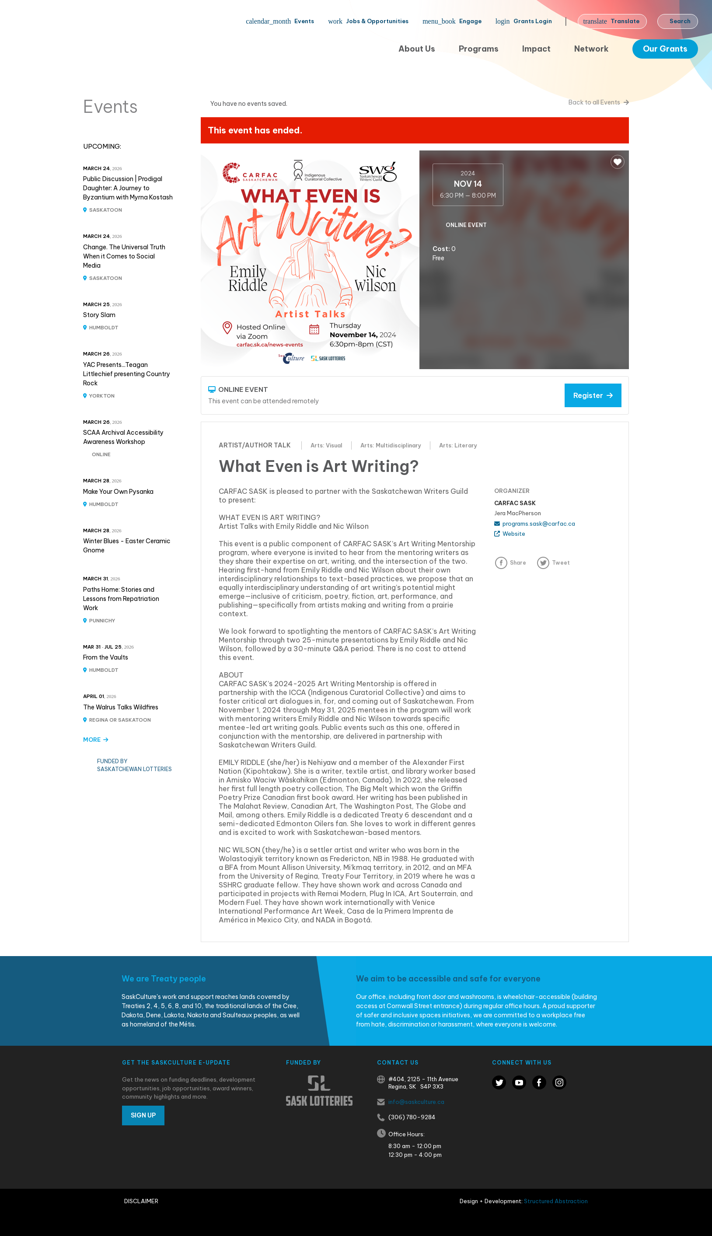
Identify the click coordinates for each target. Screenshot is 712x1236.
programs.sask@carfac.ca (534, 523)
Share (518, 562)
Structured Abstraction (556, 1201)
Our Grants (665, 49)
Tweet (561, 562)
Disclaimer (141, 1201)
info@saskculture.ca (416, 1101)
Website (509, 533)
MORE (95, 739)
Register (593, 395)
